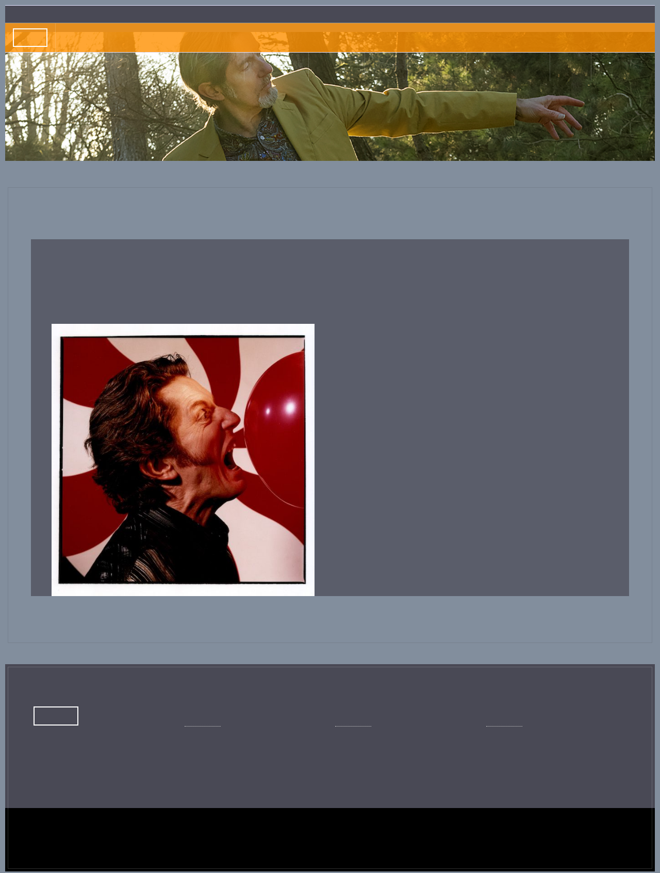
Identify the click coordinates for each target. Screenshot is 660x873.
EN (631, 66)
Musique (280, 66)
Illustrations (495, 66)
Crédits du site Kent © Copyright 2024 (96, 844)
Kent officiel (515, 747)
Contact (592, 66)
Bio (180, 66)
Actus (144, 66)
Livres (335, 66)
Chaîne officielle (370, 747)
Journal (220, 66)
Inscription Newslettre (611, 13)
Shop (548, 66)
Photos (427, 66)
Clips (385, 66)
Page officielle (217, 747)
